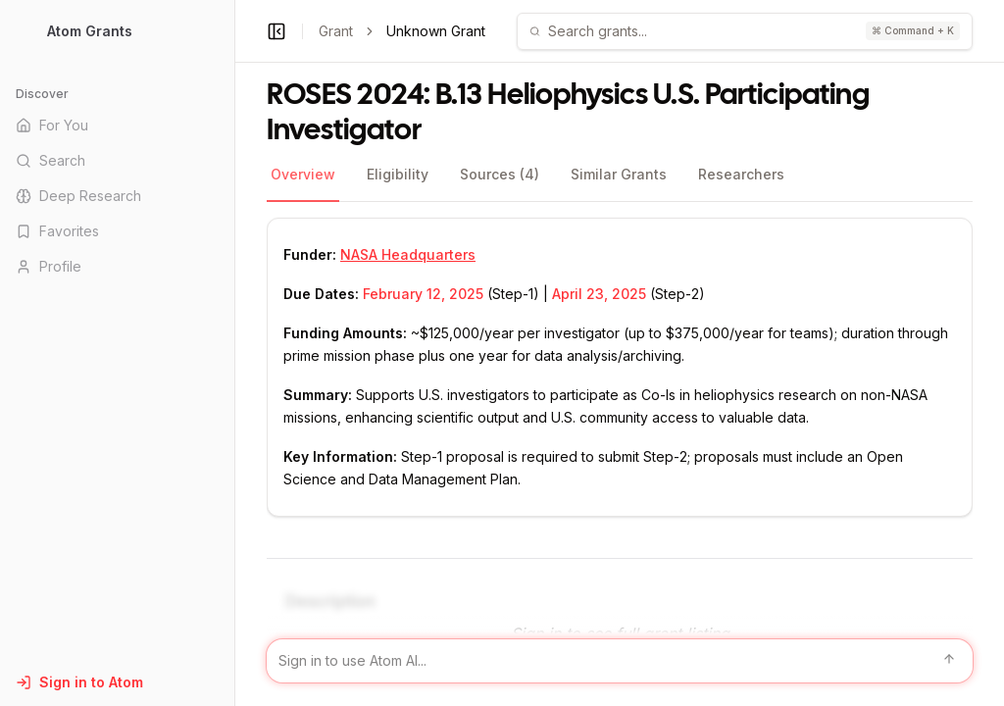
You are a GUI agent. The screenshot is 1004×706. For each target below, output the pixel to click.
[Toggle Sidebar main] (234, 353)
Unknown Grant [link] (435, 31)
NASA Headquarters (408, 254)
